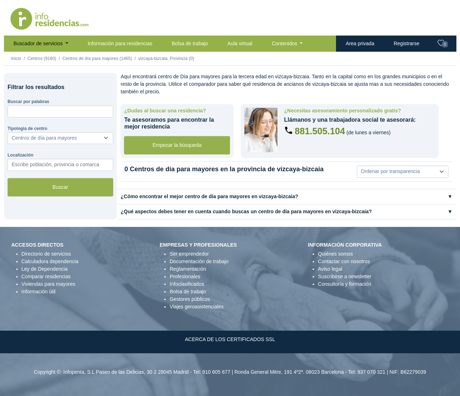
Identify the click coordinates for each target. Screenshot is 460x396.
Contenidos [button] (285, 43)
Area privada (360, 43)
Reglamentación (188, 269)
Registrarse (406, 43)
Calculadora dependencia (50, 261)
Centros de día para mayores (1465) (97, 58)
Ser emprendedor (189, 254)
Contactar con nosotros (344, 261)
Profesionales (185, 276)
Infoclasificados (187, 284)
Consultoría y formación (344, 284)
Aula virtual (239, 43)
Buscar (60, 187)
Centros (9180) (41, 58)
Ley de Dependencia (45, 269)
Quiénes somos (335, 254)
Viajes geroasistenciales (197, 306)
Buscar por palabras (28, 101)
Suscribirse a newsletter (345, 276)
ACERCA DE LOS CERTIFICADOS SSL (230, 339)
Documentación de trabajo (199, 261)
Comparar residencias (46, 276)
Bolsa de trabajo (190, 43)
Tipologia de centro (27, 128)
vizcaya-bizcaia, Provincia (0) (166, 58)
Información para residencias (120, 43)
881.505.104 (320, 131)
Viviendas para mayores (48, 284)
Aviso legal (330, 269)
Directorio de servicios (46, 254)
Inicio (16, 58)
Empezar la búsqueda (177, 145)
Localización (20, 155)
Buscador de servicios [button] (39, 43)
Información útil (39, 291)
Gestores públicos (190, 299)
